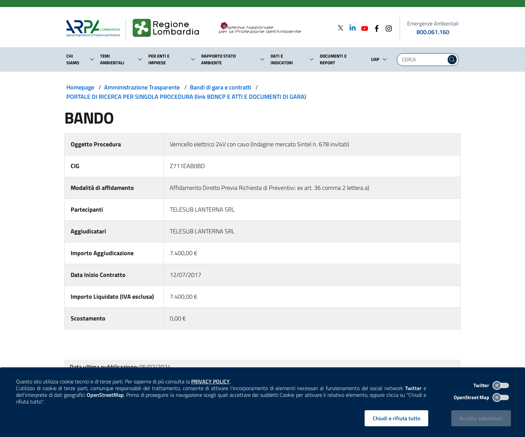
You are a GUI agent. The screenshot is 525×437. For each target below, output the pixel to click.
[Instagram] (387, 27)
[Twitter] (340, 27)
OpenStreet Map (481, 397)
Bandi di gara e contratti (220, 87)
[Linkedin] (351, 27)
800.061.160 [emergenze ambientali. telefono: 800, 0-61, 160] (433, 32)
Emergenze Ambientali (433, 23)
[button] (92, 59)
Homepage (80, 87)
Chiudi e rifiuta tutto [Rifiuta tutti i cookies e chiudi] (396, 418)
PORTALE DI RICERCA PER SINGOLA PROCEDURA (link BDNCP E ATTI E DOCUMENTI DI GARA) (186, 96)
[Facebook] (375, 27)
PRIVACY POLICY (210, 381)
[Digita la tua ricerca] (423, 60)
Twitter (491, 385)
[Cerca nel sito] (452, 59)
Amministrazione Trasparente (142, 87)
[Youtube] (363, 27)
